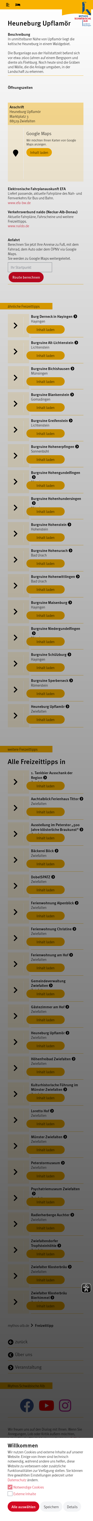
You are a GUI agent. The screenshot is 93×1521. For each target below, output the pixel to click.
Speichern (51, 1506)
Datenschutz (17, 1479)
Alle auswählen (23, 1506)
